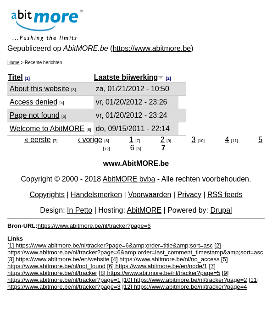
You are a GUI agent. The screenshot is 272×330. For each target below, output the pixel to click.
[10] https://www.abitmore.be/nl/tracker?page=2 (184, 279)
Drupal (221, 210)
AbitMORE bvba (129, 179)
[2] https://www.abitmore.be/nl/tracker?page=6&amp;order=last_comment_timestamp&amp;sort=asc (135, 249)
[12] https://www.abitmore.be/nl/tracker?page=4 (184, 286)
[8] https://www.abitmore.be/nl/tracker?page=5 (159, 273)
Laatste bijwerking (129, 77)
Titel (15, 77)
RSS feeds (224, 194)
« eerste (37, 139)
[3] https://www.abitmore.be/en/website (58, 259)
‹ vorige (90, 139)
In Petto (79, 210)
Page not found (35, 115)
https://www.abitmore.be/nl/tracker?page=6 (94, 225)
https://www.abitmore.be (151, 48)
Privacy (189, 194)
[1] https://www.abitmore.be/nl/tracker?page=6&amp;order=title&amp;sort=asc (110, 245)
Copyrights (47, 194)
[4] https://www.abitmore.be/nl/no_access (165, 259)
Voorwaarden (149, 194)
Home (13, 62)
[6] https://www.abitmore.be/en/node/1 (157, 266)
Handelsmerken (96, 194)
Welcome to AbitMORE (47, 128)
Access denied (33, 102)
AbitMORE (144, 210)
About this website (39, 89)
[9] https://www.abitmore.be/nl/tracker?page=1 (117, 276)
